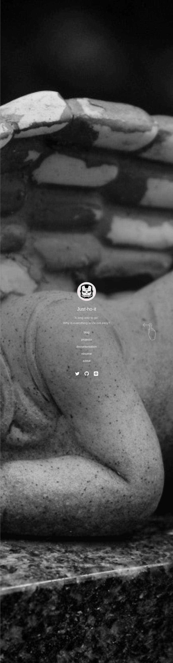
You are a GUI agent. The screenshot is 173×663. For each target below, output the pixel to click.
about (87, 361)
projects (86, 339)
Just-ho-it (86, 308)
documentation (86, 346)
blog (86, 332)
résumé (86, 353)
